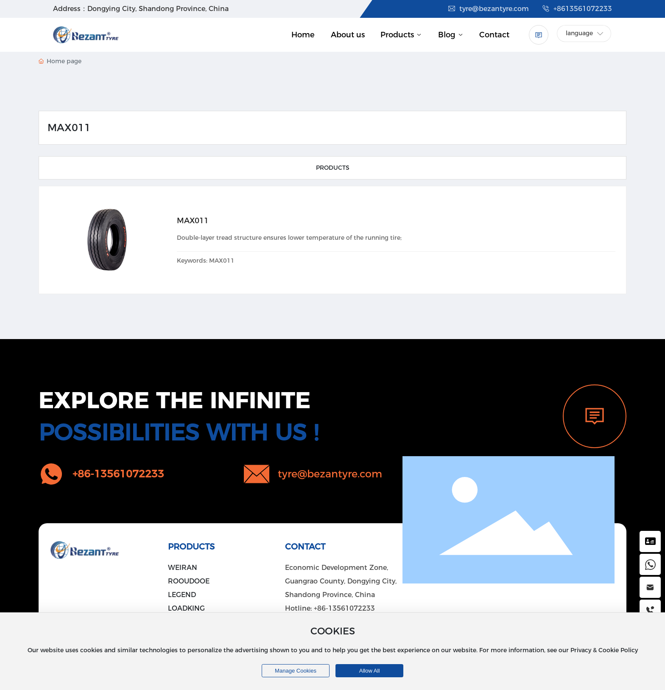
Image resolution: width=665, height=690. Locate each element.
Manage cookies (295, 671)
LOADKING (186, 608)
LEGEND (182, 595)
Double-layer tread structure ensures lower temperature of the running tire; (289, 237)
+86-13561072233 (344, 608)
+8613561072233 (577, 9)
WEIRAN (182, 568)
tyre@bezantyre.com (488, 9)
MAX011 (193, 220)
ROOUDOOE (189, 581)
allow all (369, 671)
